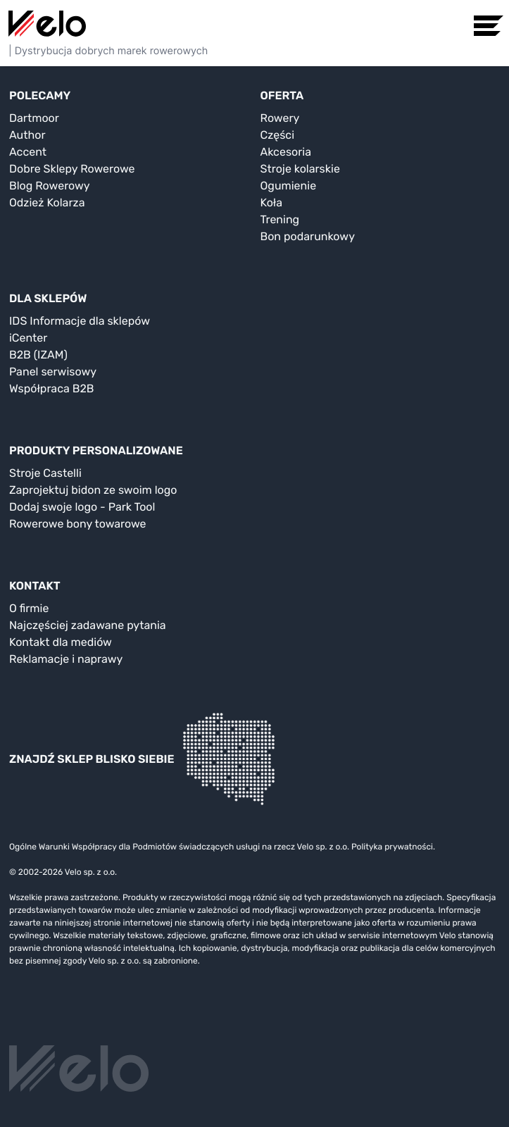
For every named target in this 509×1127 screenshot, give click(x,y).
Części (277, 135)
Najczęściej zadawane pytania (87, 625)
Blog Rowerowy (49, 185)
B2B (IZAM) (38, 354)
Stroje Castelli (45, 473)
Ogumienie (288, 185)
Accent (27, 151)
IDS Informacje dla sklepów (79, 321)
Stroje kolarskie (300, 168)
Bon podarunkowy (307, 236)
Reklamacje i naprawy (65, 659)
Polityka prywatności (392, 847)
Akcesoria (286, 151)
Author (27, 135)
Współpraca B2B (51, 388)
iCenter (28, 337)
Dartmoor (34, 118)
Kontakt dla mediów (60, 642)
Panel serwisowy (52, 371)
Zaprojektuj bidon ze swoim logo (93, 490)
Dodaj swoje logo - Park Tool (82, 506)
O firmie (29, 608)
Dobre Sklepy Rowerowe (72, 168)
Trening (280, 219)
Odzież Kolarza (46, 202)
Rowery (280, 118)
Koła (271, 202)
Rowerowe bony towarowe (77, 523)
